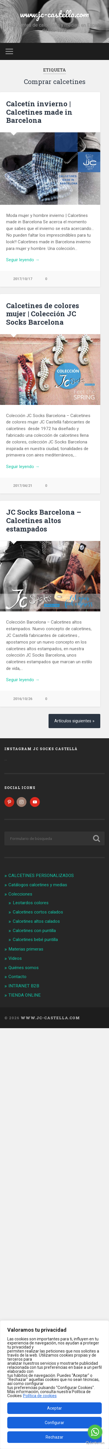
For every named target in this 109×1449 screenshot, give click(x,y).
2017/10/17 (22, 279)
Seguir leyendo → (23, 259)
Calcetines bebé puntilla (35, 939)
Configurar (54, 1422)
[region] (54, 1384)
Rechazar (54, 1437)
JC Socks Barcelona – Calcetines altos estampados (43, 520)
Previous (7, 576)
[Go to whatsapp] (95, 1432)
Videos (15, 958)
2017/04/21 (22, 485)
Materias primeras (25, 949)
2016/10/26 (22, 699)
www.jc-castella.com (54, 14)
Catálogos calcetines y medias (37, 884)
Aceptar (54, 1408)
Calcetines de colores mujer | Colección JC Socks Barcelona (42, 314)
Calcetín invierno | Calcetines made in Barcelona (39, 112)
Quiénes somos (23, 967)
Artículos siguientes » (74, 721)
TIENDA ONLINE (24, 995)
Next (93, 576)
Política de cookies (40, 1395)
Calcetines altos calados (36, 921)
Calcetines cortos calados (38, 912)
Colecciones (20, 894)
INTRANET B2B (23, 985)
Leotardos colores (31, 902)
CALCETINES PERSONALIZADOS (41, 875)
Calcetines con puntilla (34, 930)
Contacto (17, 976)
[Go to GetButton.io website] (95, 1443)
